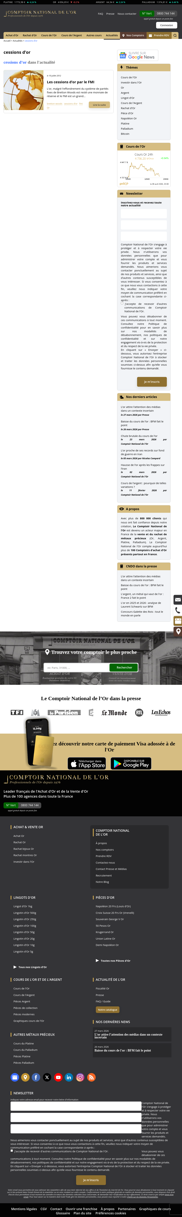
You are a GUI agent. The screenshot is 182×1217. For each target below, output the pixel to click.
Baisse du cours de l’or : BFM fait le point (142, 423)
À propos (101, 843)
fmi (81, 103)
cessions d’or (71, 103)
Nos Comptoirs (133, 35)
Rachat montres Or (25, 855)
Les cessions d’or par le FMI (70, 82)
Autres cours (94, 35)
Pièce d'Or (127, 113)
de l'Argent (52, 979)
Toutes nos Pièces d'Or (113, 960)
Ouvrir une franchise (81, 1209)
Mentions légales (24, 1209)
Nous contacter (127, 13)
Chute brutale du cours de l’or (139, 436)
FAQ (100, 13)
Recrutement (104, 875)
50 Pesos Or (103, 925)
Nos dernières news (113, 1022)
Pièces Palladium (24, 1062)
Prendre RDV (159, 35)
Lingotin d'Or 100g (25, 925)
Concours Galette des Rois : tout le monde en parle (142, 613)
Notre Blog (102, 881)
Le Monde (114, 712)
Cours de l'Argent (71, 35)
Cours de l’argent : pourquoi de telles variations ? (143, 485)
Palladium (127, 128)
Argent (125, 92)
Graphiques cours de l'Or (29, 1020)
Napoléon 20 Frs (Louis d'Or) (113, 906)
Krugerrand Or (105, 932)
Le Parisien (64, 712)
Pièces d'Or (105, 897)
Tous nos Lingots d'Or (30, 967)
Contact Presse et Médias (111, 868)
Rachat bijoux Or (24, 848)
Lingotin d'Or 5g (23, 951)
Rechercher (124, 667)
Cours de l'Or (49, 35)
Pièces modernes (24, 1014)
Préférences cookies (110, 1213)
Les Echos (161, 712)
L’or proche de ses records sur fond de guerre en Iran (142, 452)
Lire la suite (99, 104)
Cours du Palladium (26, 1049)
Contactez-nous (105, 862)
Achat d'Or (12, 35)
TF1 (17, 712)
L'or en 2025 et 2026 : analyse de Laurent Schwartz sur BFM (141, 604)
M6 (35, 712)
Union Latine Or (105, 938)
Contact (56, 1209)
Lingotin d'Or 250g (25, 919)
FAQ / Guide (103, 1001)
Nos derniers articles (141, 397)
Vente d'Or (79, 791)
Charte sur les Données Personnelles (142, 1196)
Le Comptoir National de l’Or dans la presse (91, 698)
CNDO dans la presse (141, 566)
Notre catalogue (107, 1009)
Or (48, 107)
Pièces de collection (26, 1007)
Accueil (7, 40)
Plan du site (82, 1213)
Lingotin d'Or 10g (24, 944)
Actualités (112, 35)
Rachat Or (20, 842)
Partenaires (127, 1209)
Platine (125, 123)
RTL (139, 712)
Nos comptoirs (105, 849)
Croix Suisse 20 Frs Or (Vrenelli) (115, 912)
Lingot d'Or (128, 98)
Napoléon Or (129, 118)
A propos (132, 509)
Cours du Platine (24, 1043)
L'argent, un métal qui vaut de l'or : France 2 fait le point (142, 595)
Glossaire (63, 1213)
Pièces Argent (22, 1001)
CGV (44, 1209)
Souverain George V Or (110, 919)
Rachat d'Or (30, 35)
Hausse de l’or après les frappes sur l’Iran (143, 466)
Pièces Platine (22, 1056)
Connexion (166, 25)
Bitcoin (125, 133)
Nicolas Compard (151, 458)
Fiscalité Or (102, 988)
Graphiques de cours (155, 1209)
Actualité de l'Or (110, 979)
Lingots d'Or (25, 897)
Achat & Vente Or (28, 827)
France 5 (91, 712)
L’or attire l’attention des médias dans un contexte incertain (140, 408)
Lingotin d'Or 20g (24, 938)
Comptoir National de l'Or (134, 443)
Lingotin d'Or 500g (25, 912)
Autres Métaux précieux (34, 1034)
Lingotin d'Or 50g (24, 932)
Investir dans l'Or (131, 82)
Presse (110, 13)
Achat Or (19, 835)
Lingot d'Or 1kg (23, 906)
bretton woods (54, 103)
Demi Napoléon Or (107, 944)
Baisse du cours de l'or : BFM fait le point (142, 587)
